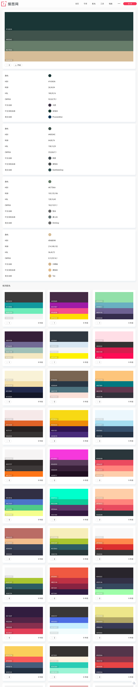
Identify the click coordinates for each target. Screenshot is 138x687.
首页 (77, 4)
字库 (85, 4)
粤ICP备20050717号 (69, 684)
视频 (110, 4)
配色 (94, 4)
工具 (102, 4)
